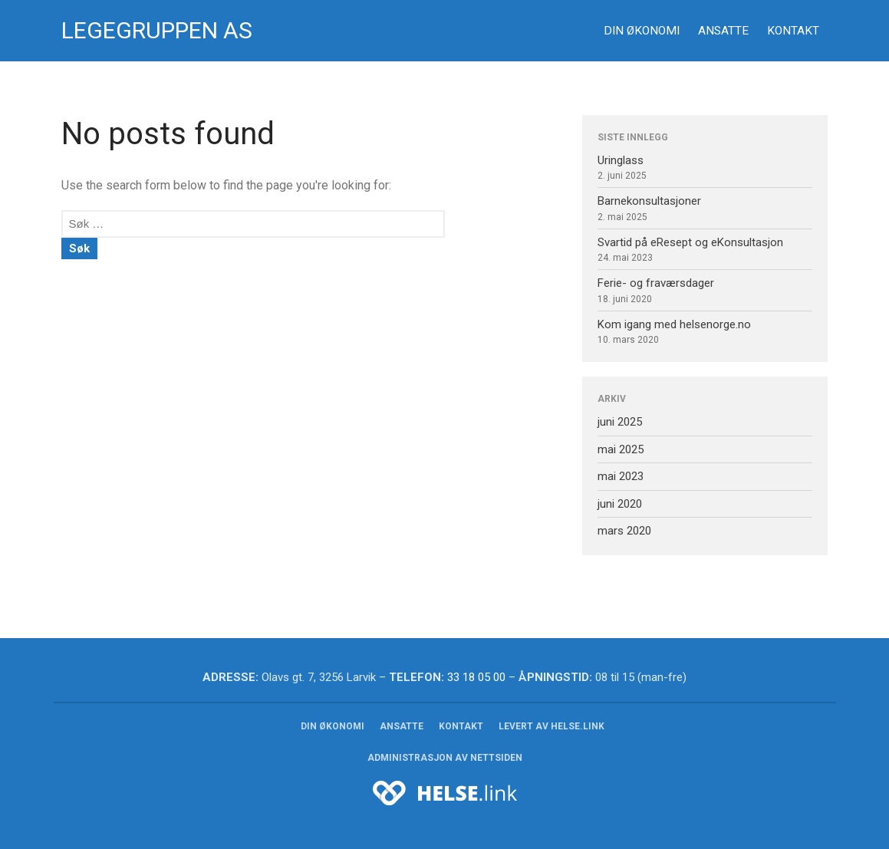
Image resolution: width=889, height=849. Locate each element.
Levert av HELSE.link (551, 726)
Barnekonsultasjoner (649, 201)
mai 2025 (621, 449)
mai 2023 (621, 476)
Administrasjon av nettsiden (444, 757)
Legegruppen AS (156, 30)
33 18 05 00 (476, 677)
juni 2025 (620, 422)
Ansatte (723, 31)
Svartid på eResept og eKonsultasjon (690, 242)
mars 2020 (624, 531)
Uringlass (621, 160)
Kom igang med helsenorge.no (674, 324)
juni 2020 (620, 504)
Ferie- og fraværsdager (656, 283)
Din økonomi (642, 31)
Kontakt (793, 31)
